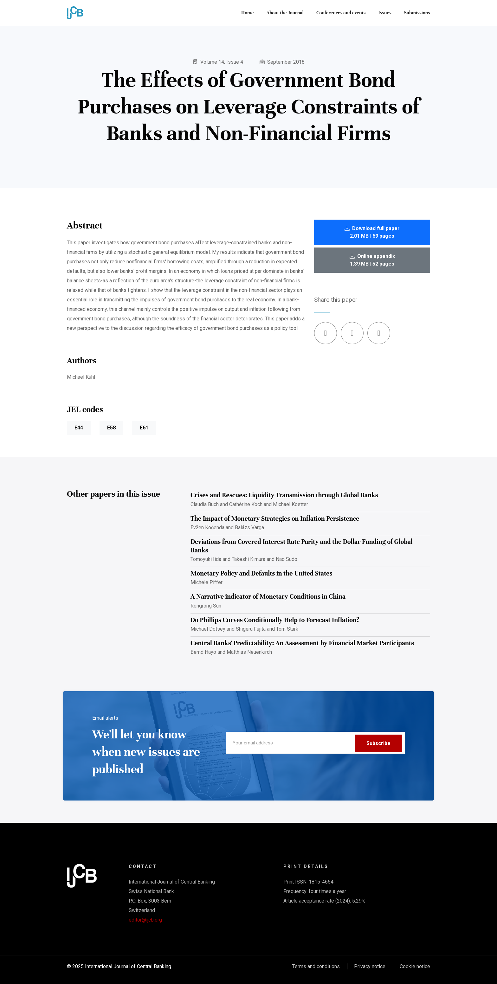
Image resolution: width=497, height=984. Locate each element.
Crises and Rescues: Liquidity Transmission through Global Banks (284, 495)
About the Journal (285, 13)
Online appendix (372, 260)
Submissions (417, 13)
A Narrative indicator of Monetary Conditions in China (267, 597)
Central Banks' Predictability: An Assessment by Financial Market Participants (302, 643)
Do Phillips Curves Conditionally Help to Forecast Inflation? (274, 620)
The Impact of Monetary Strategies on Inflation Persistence (274, 519)
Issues (384, 13)
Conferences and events (341, 13)
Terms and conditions (316, 966)
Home (247, 13)
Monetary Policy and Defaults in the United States (261, 573)
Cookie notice (415, 966)
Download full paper (372, 232)
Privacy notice (369, 966)
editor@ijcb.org (145, 920)
